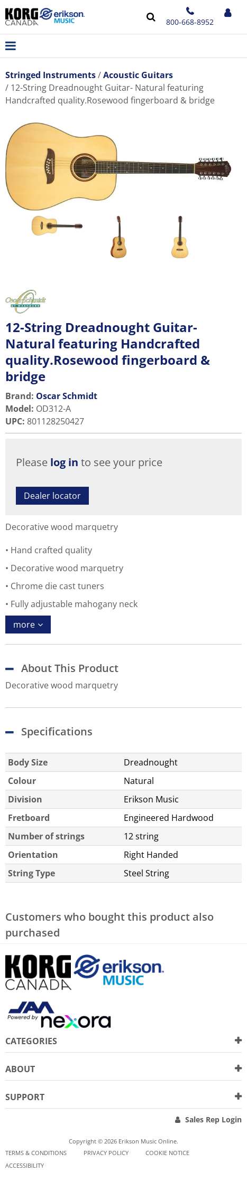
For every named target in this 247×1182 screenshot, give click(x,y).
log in (64, 462)
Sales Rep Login (213, 1119)
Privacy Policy (106, 1153)
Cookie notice (167, 1153)
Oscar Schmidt (66, 396)
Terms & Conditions (36, 1153)
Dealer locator (52, 496)
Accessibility (24, 1165)
